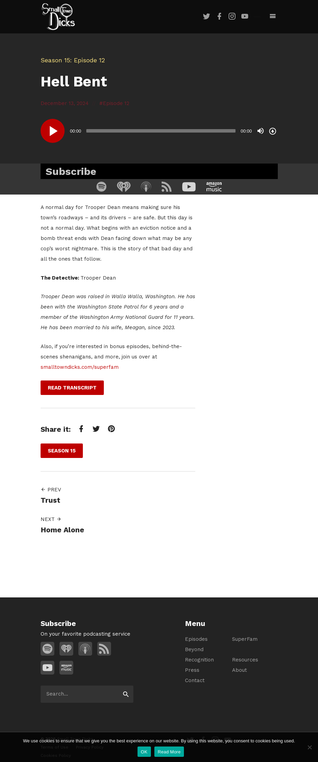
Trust (50, 500)
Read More (169, 751)
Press (192, 670)
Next (51, 519)
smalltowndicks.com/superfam (80, 367)
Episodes (196, 639)
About (239, 670)
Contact (195, 680)
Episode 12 (116, 103)
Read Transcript (72, 388)
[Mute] (260, 131)
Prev (51, 490)
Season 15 (55, 60)
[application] (159, 131)
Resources (245, 660)
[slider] (160, 131)
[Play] (53, 131)
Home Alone (62, 529)
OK (144, 751)
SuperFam (244, 639)
